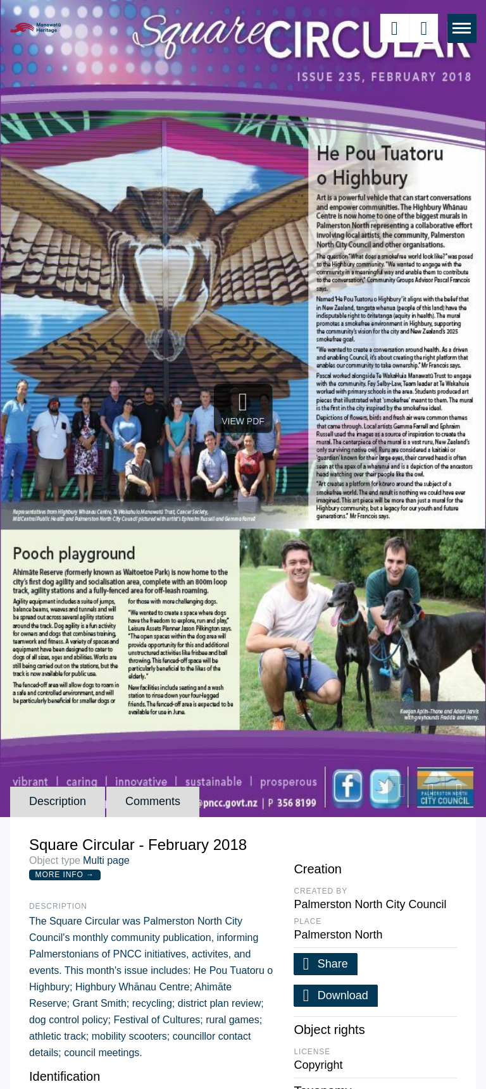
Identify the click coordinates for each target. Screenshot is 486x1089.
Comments (152, 801)
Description (57, 801)
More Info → (64, 874)
